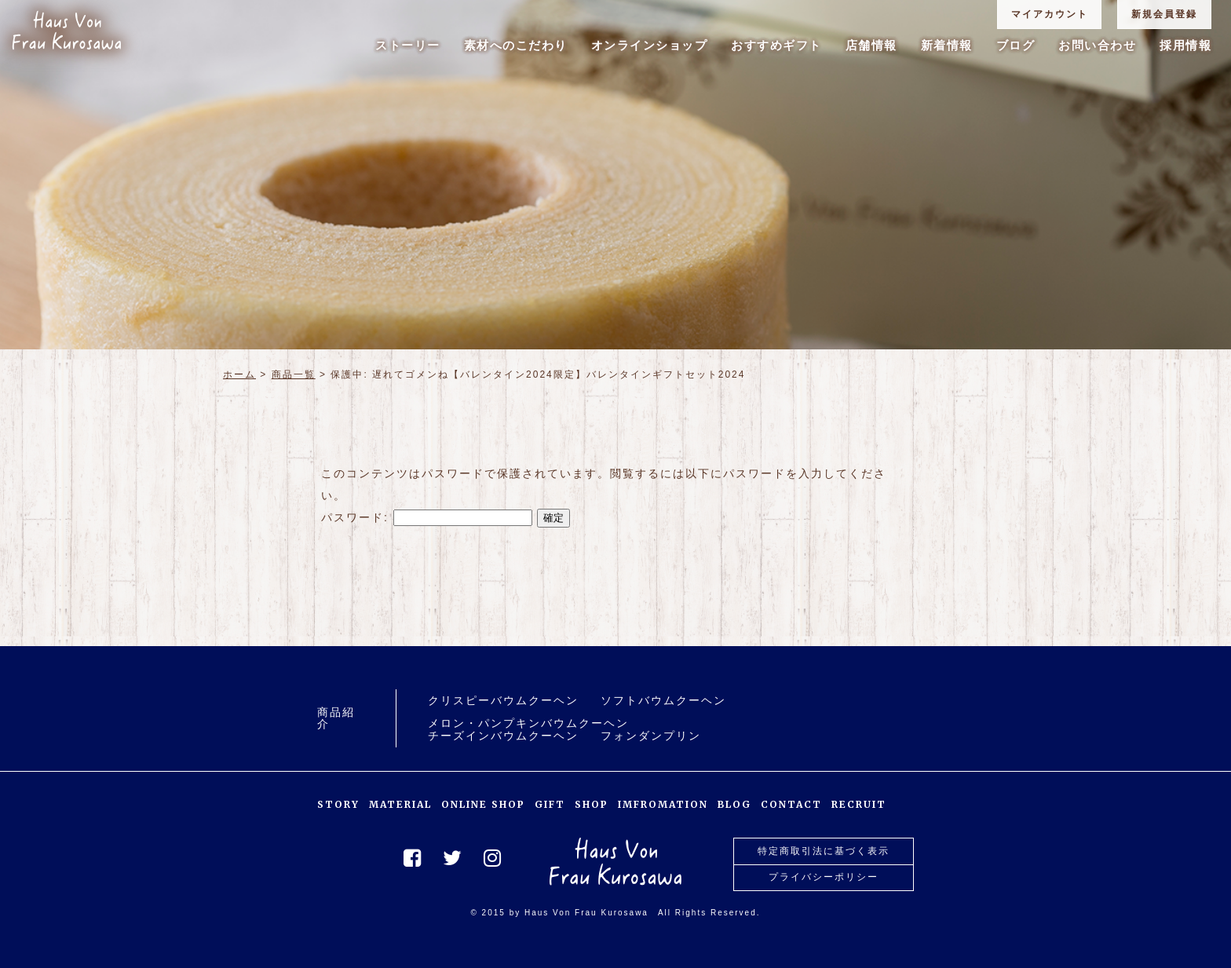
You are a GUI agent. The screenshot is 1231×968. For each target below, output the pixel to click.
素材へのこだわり (516, 45)
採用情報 (1185, 45)
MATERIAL (400, 804)
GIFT (550, 804)
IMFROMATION (663, 804)
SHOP (591, 804)
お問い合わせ (1097, 45)
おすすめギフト (776, 45)
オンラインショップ (649, 45)
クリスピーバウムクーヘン (503, 701)
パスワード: (426, 517)
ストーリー (407, 45)
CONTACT (791, 804)
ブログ (1016, 45)
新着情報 (947, 45)
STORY (338, 804)
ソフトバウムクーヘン (663, 701)
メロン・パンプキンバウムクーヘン (528, 723)
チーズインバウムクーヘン (503, 736)
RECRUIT (858, 804)
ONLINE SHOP (483, 804)
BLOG (734, 804)
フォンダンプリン (651, 736)
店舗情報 (871, 45)
